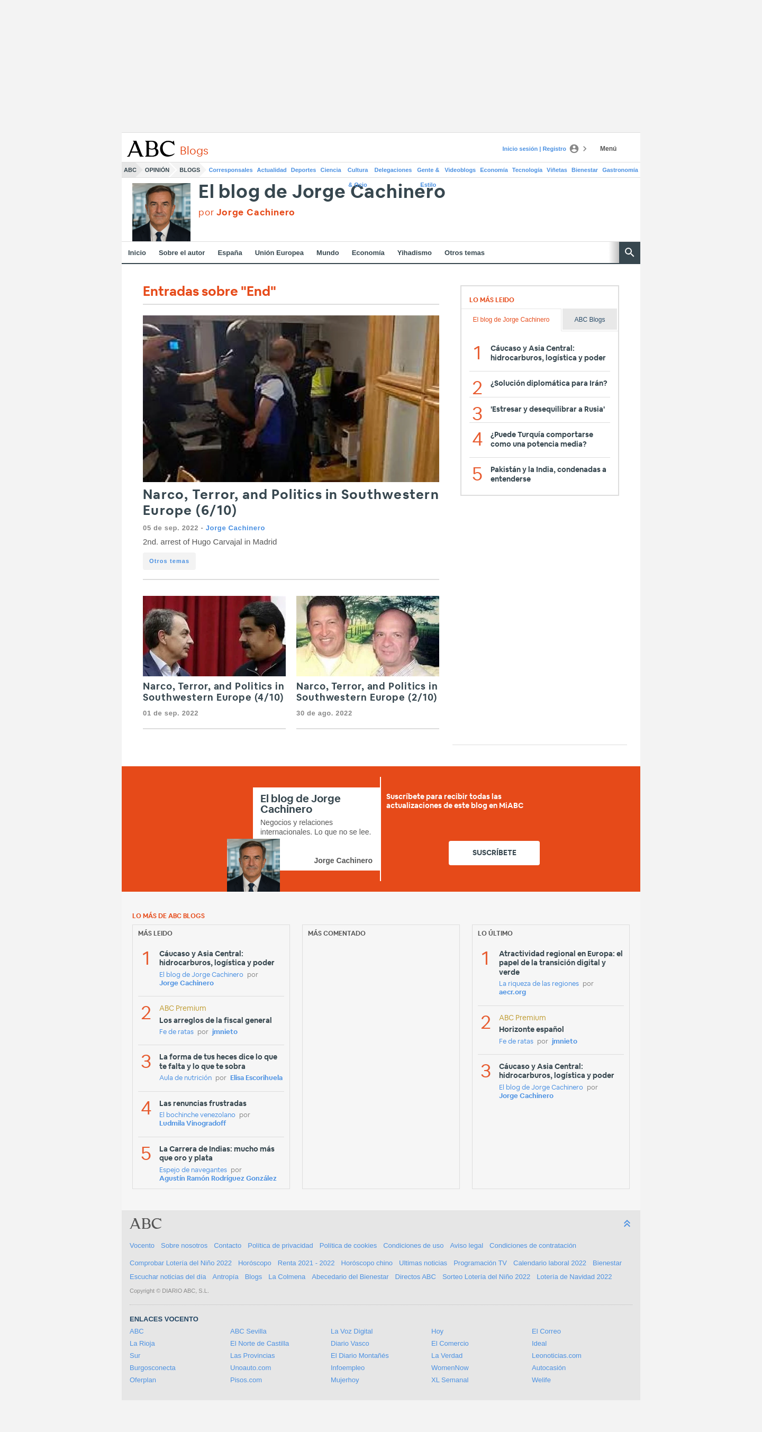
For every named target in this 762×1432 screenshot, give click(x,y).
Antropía (226, 1277)
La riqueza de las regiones (539, 984)
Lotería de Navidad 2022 (574, 1277)
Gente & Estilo (428, 172)
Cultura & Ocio (358, 172)
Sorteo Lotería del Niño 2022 (486, 1277)
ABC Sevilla (248, 1331)
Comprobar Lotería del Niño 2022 (181, 1263)
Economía (494, 170)
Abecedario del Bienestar (350, 1277)
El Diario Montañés (360, 1355)
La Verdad (446, 1355)
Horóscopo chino (367, 1263)
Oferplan (143, 1379)
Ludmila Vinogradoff (192, 1123)
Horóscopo (254, 1263)
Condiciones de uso (413, 1245)
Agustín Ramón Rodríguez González (218, 1178)
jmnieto (225, 1032)
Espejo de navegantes (193, 1170)
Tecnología (527, 170)
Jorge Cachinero (235, 528)
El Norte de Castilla (259, 1343)
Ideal (539, 1343)
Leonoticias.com (557, 1355)
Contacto (227, 1245)
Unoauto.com (250, 1367)
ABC (130, 170)
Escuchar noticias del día (168, 1277)
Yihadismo (414, 253)
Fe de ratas (176, 1032)
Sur (135, 1355)
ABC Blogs (589, 319)
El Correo (546, 1331)
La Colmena (286, 1277)
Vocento (142, 1245)
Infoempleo (348, 1367)
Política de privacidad (280, 1245)
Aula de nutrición (185, 1078)
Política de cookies (348, 1245)
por (246, 212)
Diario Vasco (350, 1343)
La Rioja (142, 1343)
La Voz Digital (352, 1331)
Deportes (303, 170)
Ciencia (331, 170)
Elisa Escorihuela (256, 1078)
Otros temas (464, 253)
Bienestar (585, 170)
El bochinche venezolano (197, 1115)
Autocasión (549, 1367)
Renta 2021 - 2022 (306, 1263)
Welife (541, 1379)
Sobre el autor (182, 253)
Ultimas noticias (423, 1263)
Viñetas (557, 170)
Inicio (137, 253)
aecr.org (512, 992)
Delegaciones (393, 170)
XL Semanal (449, 1379)
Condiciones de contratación (532, 1245)
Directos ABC (415, 1277)
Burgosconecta (153, 1367)
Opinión (157, 170)
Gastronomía (620, 170)
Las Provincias (252, 1355)
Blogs (189, 170)
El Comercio (450, 1343)
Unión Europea (279, 253)
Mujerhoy (345, 1379)
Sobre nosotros (184, 1245)
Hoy (437, 1331)
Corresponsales (230, 170)
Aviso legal (466, 1245)
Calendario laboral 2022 (549, 1263)
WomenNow (450, 1367)
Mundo (327, 253)
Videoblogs (460, 170)
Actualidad (272, 170)
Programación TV (480, 1263)
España (229, 253)
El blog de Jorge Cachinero (322, 192)
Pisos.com (246, 1379)
